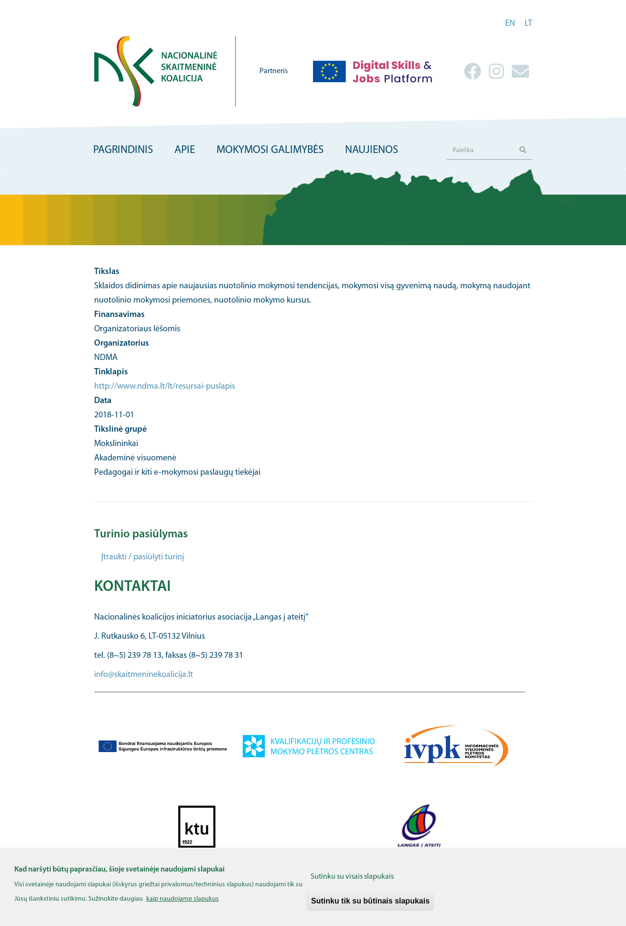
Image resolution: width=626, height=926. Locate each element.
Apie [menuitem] (184, 150)
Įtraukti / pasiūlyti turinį (142, 557)
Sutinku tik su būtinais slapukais (370, 907)
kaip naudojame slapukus (182, 904)
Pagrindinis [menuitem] (123, 150)
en (510, 23)
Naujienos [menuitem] (371, 150)
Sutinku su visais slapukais (352, 882)
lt (528, 23)
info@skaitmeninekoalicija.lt (143, 674)
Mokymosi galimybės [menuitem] (270, 150)
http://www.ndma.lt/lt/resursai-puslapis (164, 386)
